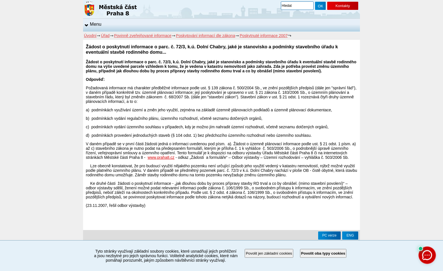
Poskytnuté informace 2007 (264, 35)
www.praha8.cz (160, 157)
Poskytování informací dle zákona (205, 35)
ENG (350, 235)
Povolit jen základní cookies (269, 253)
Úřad (105, 35)
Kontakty (342, 6)
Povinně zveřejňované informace (142, 35)
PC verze (329, 235)
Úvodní (90, 35)
